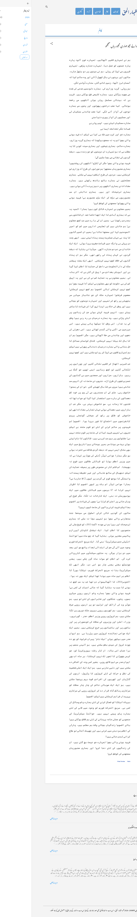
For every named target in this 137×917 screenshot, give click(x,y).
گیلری (48, 11)
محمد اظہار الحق (102, 11)
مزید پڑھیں (22, 818)
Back (97, 761)
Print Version (90, 761)
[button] (20, 43)
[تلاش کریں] (15, 6)
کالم (75, 11)
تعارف (84, 11)
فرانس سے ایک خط (110, 859)
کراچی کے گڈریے (110, 794)
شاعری (66, 11)
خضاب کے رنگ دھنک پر (107, 827)
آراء (57, 11)
